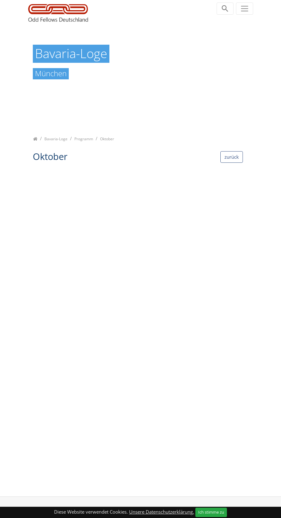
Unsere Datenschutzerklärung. (161, 512)
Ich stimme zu (211, 512)
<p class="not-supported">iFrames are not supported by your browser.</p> (140, 328)
